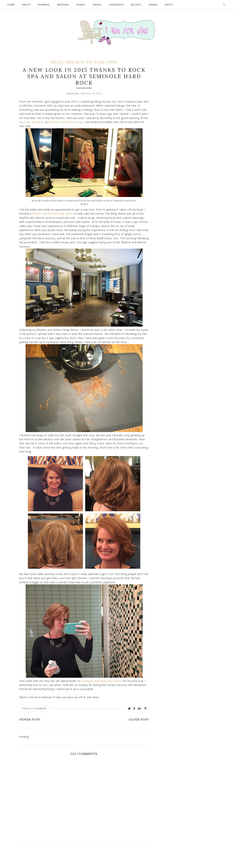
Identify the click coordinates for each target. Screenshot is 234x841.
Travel (97, 4)
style (100, 62)
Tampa (112, 62)
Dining (153, 4)
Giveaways (116, 4)
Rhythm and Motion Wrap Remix (52, 213)
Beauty (57, 62)
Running (44, 4)
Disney (80, 4)
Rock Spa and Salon (31, 122)
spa (90, 62)
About (26, 4)
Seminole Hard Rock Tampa (66, 122)
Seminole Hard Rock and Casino (101, 681)
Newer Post (29, 719)
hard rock (75, 62)
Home (11, 4)
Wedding (63, 4)
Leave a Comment (34, 708)
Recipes (136, 4)
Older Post (139, 719)
